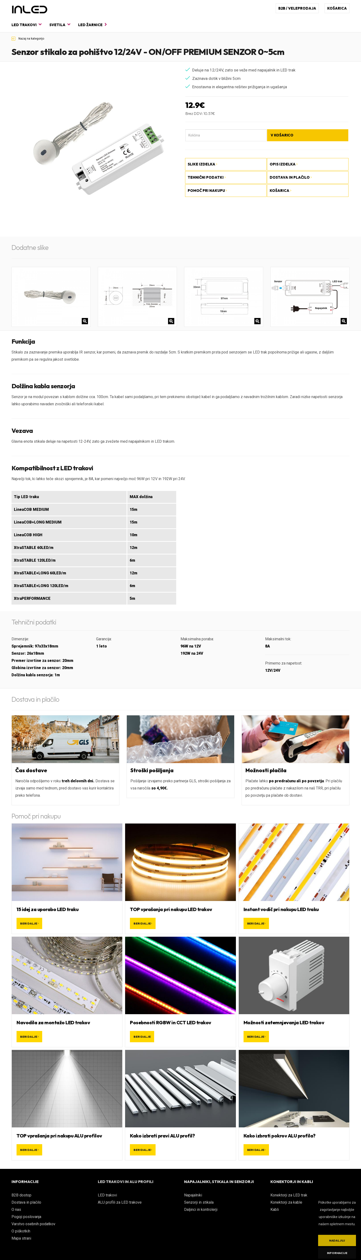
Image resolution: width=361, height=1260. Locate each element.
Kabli (274, 1209)
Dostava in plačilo (26, 1202)
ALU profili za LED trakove (120, 1202)
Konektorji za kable (286, 1202)
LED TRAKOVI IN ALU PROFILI (125, 1181)
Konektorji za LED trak (288, 1195)
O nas (16, 1209)
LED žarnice (92, 24)
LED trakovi (26, 24)
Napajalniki (193, 1195)
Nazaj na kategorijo (28, 38)
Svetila (59, 24)
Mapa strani (21, 1238)
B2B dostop (21, 1195)
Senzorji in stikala (199, 1202)
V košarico (282, 135)
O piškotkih (21, 1231)
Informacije (337, 1253)
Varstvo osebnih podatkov (33, 1224)
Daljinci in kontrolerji (200, 1209)
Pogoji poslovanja (26, 1216)
